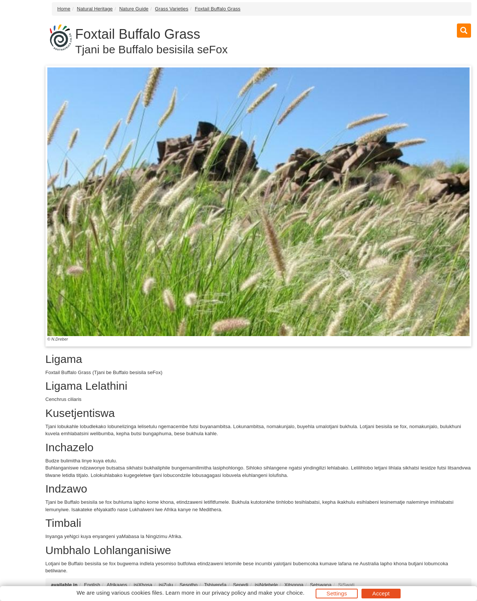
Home (63, 9)
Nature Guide (134, 9)
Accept (380, 593)
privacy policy (229, 592)
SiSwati (346, 585)
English (92, 585)
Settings (336, 593)
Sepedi (240, 585)
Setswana (321, 585)
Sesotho (189, 585)
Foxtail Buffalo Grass (218, 9)
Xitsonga (293, 585)
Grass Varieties (171, 9)
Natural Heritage (95, 9)
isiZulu (166, 585)
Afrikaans (117, 585)
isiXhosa (143, 585)
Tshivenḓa (215, 585)
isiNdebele (266, 585)
